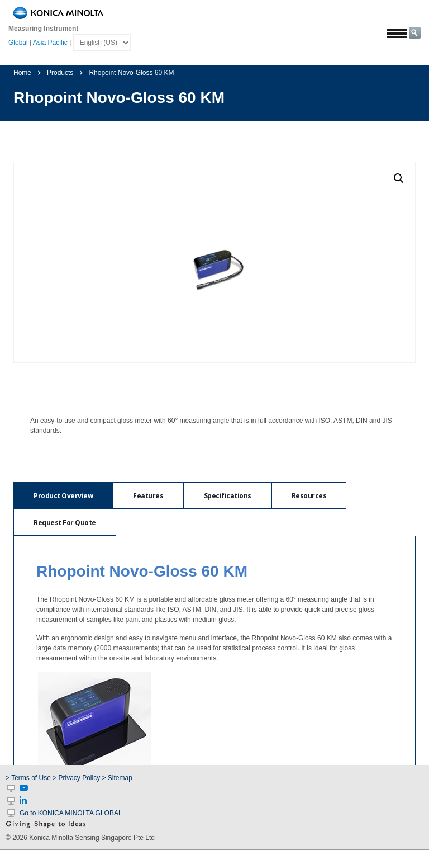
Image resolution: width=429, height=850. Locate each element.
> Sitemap (117, 778)
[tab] (63, 495)
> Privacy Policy (76, 778)
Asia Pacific (50, 42)
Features (148, 495)
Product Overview (63, 495)
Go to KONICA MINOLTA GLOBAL (71, 813)
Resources (309, 495)
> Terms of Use (29, 778)
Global (18, 42)
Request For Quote (65, 522)
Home (22, 73)
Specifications (227, 495)
